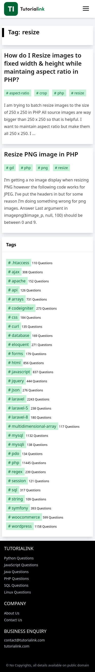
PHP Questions (16, 578)
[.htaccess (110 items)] (47, 262)
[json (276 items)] (47, 389)
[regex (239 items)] (47, 471)
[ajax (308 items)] (47, 271)
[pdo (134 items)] (47, 453)
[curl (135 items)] (47, 326)
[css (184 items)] (47, 317)
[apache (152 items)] (47, 280)
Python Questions (19, 558)
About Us (11, 613)
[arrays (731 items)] (47, 299)
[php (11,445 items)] (47, 462)
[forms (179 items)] (47, 353)
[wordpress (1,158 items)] (47, 526)
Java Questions (16, 571)
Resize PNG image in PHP (41, 154)
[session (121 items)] (47, 480)
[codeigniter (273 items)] (47, 308)
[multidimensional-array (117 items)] (47, 426)
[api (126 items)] (47, 289)
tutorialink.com (16, 646)
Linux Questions (17, 592)
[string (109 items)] (47, 498)
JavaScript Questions (21, 564)
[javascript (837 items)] (47, 371)
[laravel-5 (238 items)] (47, 408)
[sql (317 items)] (47, 489)
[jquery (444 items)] (47, 380)
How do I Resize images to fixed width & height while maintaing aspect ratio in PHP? (43, 67)
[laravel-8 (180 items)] (47, 417)
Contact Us (13, 619)
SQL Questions (16, 585)
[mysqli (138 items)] (47, 444)
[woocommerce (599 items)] (47, 517)
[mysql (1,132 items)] (47, 435)
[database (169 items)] (47, 335)
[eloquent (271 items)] (47, 344)
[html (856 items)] (47, 362)
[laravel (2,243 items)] (47, 398)
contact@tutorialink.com (24, 640)
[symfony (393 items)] (47, 507)
